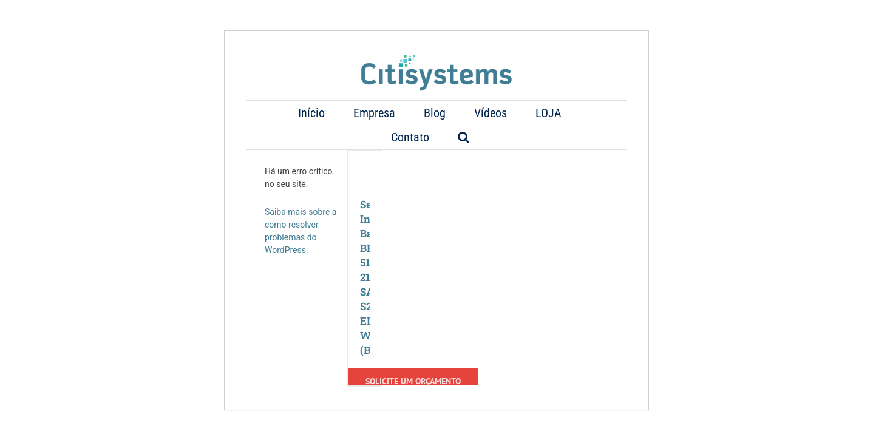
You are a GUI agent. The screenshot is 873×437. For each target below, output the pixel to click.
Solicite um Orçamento (413, 356)
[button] (576, 113)
